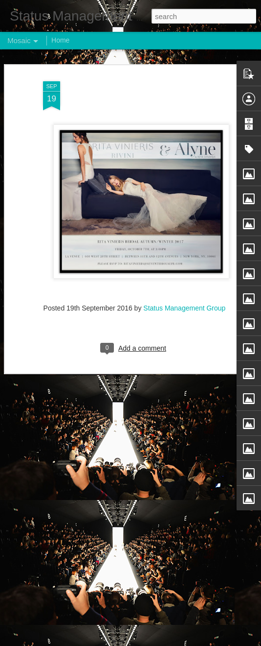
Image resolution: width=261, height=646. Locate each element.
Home (60, 40)
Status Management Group (184, 307)
